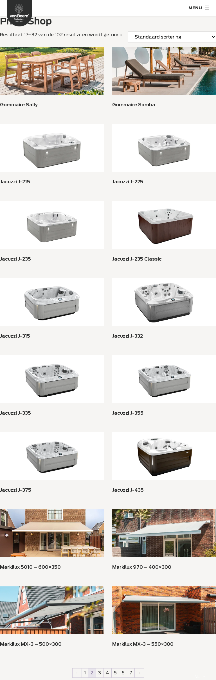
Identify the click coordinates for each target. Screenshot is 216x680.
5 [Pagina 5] (115, 673)
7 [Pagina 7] (130, 673)
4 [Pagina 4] (107, 673)
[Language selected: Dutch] (200, 676)
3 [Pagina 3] (99, 673)
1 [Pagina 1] (85, 673)
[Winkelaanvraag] (172, 36)
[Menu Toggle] (198, 8)
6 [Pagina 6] (123, 673)
